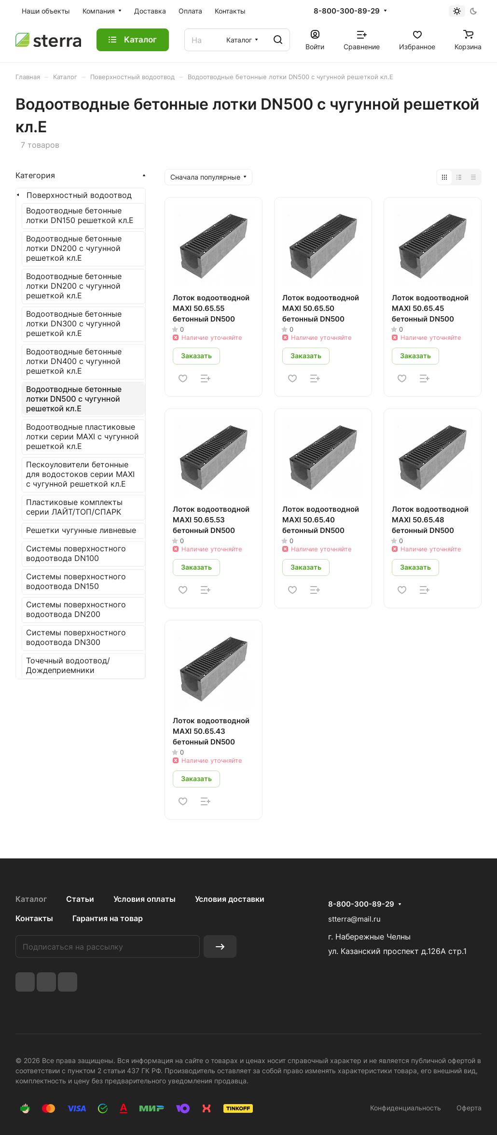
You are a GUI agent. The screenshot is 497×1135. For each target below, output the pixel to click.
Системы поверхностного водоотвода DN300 (76, 637)
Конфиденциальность (405, 1108)
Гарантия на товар (107, 918)
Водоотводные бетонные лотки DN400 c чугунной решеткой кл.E (74, 361)
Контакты (34, 918)
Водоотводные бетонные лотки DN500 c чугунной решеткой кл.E (74, 398)
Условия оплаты (144, 899)
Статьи (80, 899)
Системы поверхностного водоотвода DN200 (76, 609)
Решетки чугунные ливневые (81, 530)
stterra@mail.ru (354, 919)
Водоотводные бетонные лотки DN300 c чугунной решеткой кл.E (74, 323)
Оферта (469, 1108)
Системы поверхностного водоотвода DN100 (76, 553)
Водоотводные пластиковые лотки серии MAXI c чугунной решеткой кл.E (82, 436)
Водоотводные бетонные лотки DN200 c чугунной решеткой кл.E (74, 248)
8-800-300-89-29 (347, 11)
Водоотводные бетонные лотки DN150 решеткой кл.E (80, 215)
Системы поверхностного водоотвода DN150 (76, 581)
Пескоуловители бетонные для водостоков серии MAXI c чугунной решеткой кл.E (80, 474)
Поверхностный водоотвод (79, 195)
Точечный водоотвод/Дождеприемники (68, 665)
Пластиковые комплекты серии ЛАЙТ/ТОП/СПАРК (74, 507)
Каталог (31, 899)
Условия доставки (229, 899)
